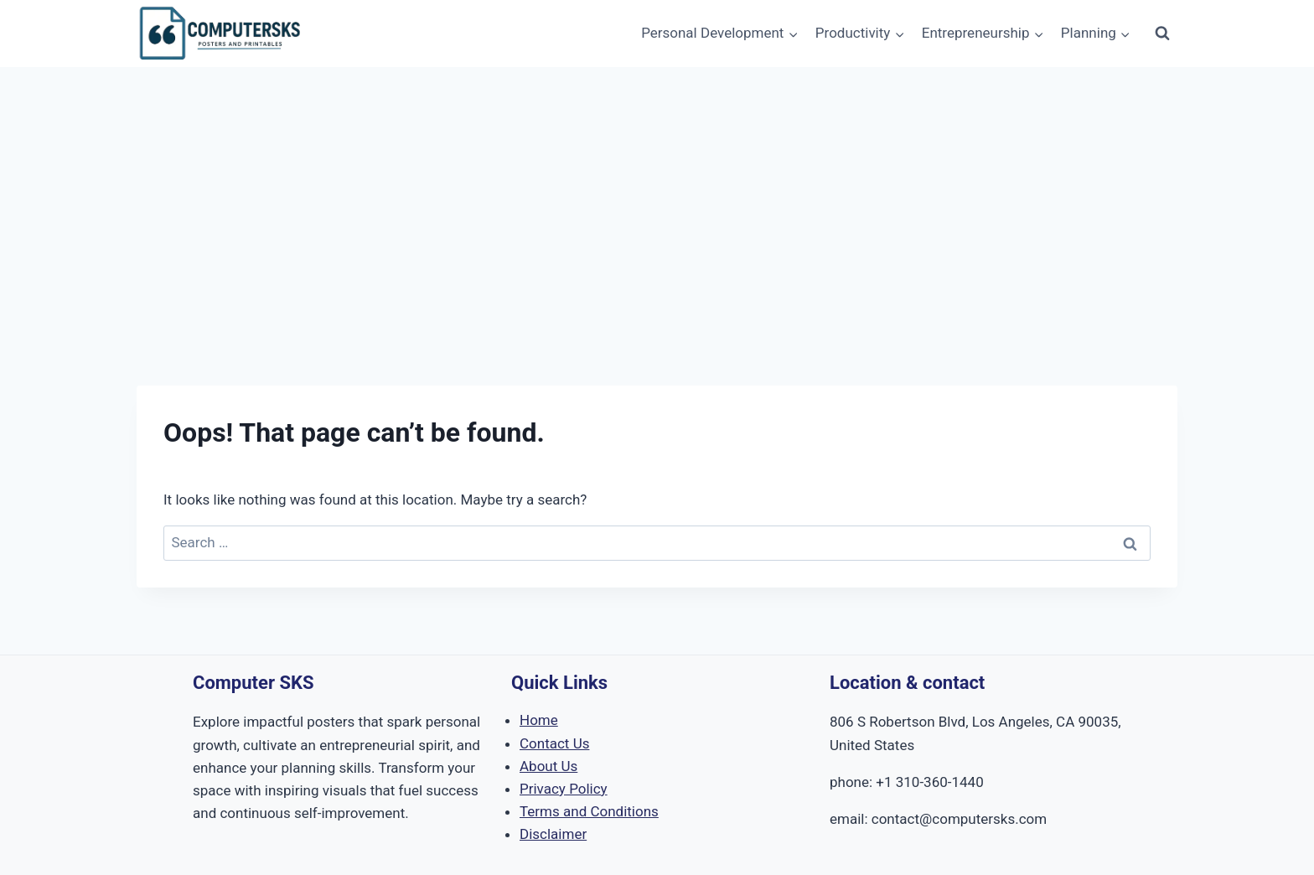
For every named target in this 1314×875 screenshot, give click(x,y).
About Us (548, 766)
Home (539, 720)
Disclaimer (553, 834)
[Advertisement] (657, 192)
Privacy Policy (564, 788)
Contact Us (554, 743)
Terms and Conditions (589, 811)
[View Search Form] (1162, 33)
